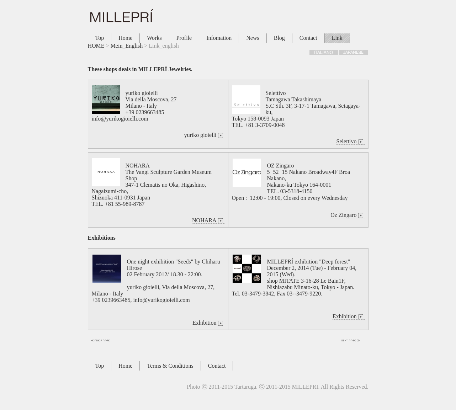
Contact (308, 38)
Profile (184, 38)
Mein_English (127, 46)
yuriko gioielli (204, 135)
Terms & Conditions (170, 366)
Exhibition (208, 323)
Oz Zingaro (347, 215)
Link (337, 38)
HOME (96, 46)
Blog (279, 38)
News (252, 38)
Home (125, 38)
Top (99, 38)
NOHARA (208, 220)
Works (154, 38)
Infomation (219, 38)
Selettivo (350, 141)
